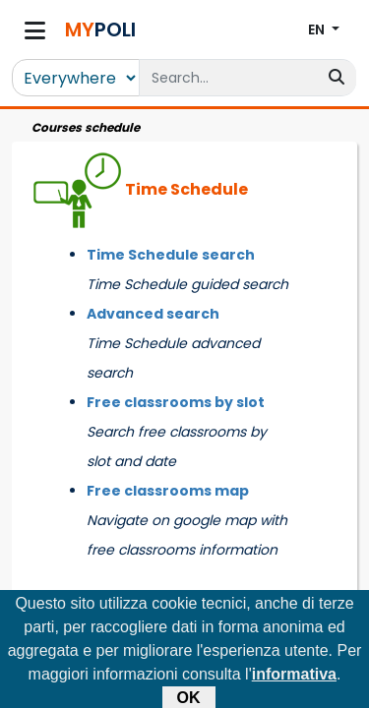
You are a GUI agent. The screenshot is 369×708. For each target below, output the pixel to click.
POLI (100, 29)
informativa (294, 679)
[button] (323, 30)
